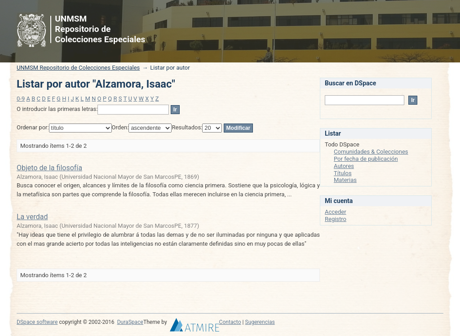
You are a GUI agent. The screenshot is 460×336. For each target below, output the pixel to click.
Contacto (230, 322)
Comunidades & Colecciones (371, 151)
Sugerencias (260, 322)
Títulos (343, 173)
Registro (335, 219)
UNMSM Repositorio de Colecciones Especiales (78, 67)
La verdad (32, 216)
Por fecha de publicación (366, 158)
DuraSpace (130, 322)
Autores (344, 166)
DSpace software (37, 322)
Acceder (335, 211)
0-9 (21, 98)
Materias (345, 180)
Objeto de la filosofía (49, 168)
